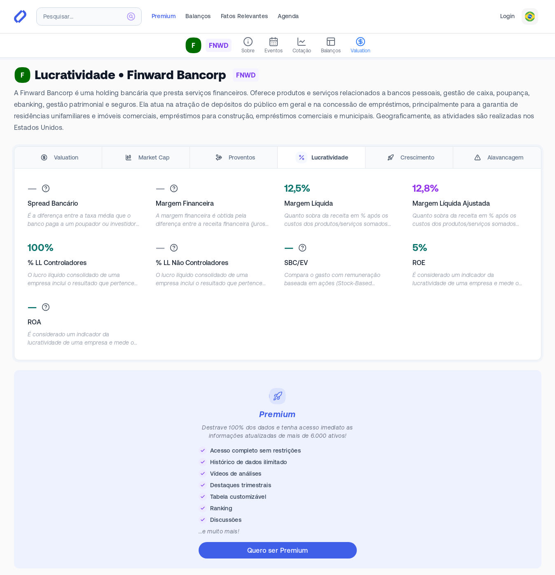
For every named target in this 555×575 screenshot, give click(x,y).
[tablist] (277, 158)
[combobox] (89, 16)
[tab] (58, 158)
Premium (164, 16)
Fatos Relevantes (244, 16)
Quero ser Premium (277, 550)
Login (507, 16)
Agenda (288, 16)
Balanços (198, 16)
